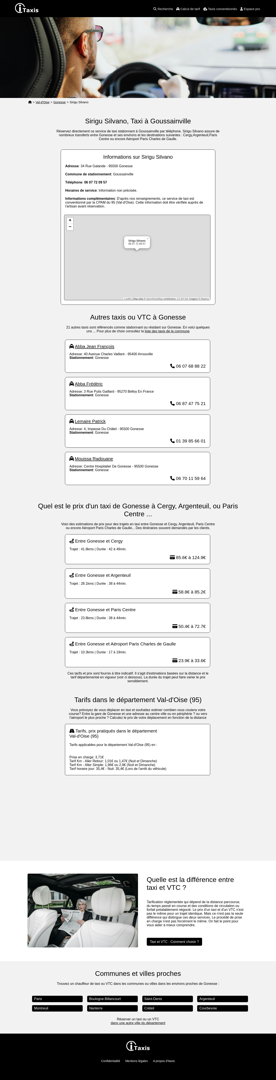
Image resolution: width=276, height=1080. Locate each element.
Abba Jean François (94, 346)
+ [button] (70, 220)
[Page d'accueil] (30, 102)
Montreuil (41, 1008)
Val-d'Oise (43, 102)
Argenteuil (207, 999)
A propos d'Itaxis (164, 1061)
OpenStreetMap (154, 298)
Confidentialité (110, 1061)
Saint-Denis (153, 999)
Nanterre (96, 1008)
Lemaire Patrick (90, 421)
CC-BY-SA (182, 298)
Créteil (149, 1008)
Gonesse (59, 102)
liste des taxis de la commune (167, 331)
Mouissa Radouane (94, 458)
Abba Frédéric (89, 383)
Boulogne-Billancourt (105, 999)
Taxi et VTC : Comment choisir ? (174, 942)
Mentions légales (136, 1061)
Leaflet (127, 298)
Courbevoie (208, 1008)
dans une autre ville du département (138, 1023)
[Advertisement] (138, 814)
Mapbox (205, 298)
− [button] (70, 227)
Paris (38, 999)
